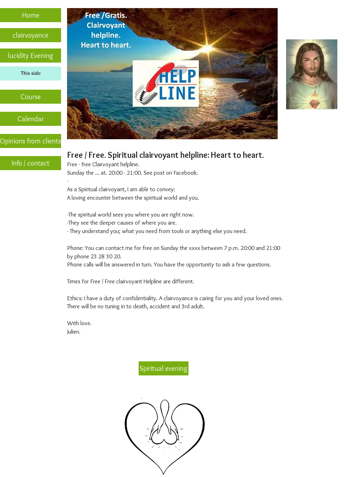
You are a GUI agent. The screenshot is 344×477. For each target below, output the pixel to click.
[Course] (30, 97)
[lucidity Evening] (30, 56)
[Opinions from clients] (30, 141)
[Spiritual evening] (163, 368)
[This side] (30, 73)
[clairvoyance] (30, 35)
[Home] (30, 15)
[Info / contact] (30, 163)
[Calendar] (30, 119)
